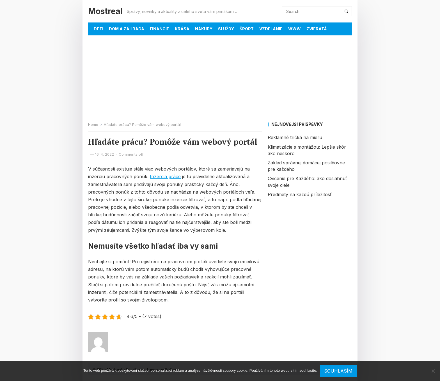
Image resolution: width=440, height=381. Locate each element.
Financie (159, 28)
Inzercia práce (165, 176)
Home (93, 124)
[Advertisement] (220, 77)
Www (294, 28)
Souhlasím (338, 371)
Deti (98, 28)
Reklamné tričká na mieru (295, 137)
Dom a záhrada (126, 28)
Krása (182, 28)
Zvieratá (316, 28)
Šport (247, 28)
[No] (433, 371)
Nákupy (203, 28)
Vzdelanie (271, 28)
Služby (226, 28)
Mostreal (105, 11)
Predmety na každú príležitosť (300, 194)
